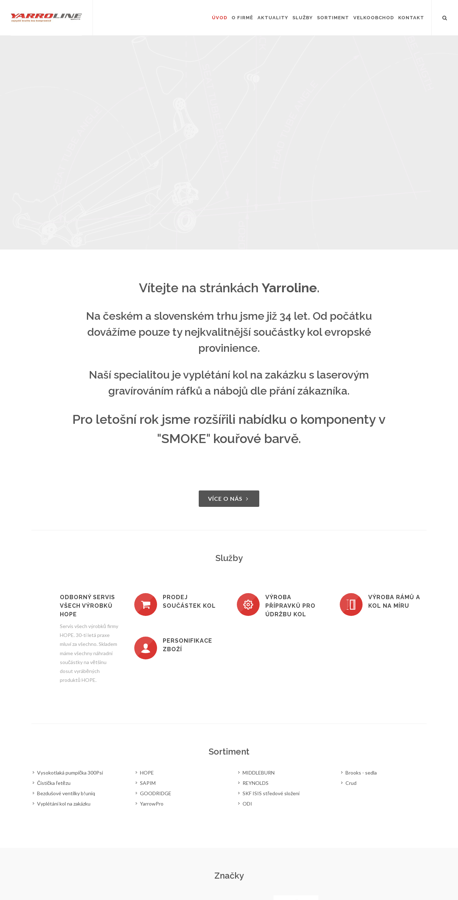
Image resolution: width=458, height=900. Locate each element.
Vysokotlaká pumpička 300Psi (70, 773)
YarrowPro (151, 804)
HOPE (147, 773)
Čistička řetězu (54, 783)
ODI (247, 804)
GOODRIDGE (155, 793)
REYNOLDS (256, 783)
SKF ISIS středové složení (271, 793)
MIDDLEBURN (259, 773)
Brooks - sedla (361, 773)
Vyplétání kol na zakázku (63, 804)
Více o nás (229, 498)
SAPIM (148, 783)
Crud (350, 783)
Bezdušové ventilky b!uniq (66, 793)
